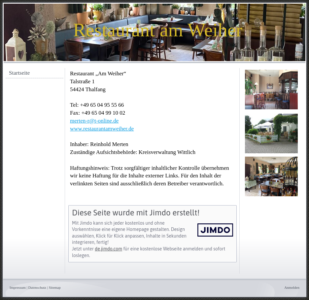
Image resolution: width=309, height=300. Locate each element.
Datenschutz (37, 287)
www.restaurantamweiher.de (102, 129)
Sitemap (55, 287)
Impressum (18, 287)
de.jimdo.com (108, 248)
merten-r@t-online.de (94, 121)
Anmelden (291, 287)
